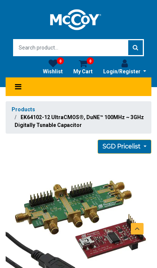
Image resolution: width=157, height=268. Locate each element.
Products (23, 109)
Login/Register (124, 66)
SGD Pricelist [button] (122, 146)
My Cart (83, 66)
